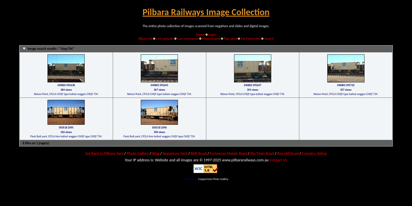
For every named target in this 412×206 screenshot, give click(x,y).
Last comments (187, 39)
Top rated (230, 39)
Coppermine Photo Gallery (213, 179)
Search (269, 39)
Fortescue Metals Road (228, 153)
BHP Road (199, 153)
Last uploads (165, 39)
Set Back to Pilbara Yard (104, 153)
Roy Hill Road (287, 153)
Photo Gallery (138, 153)
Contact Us (278, 160)
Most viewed (211, 39)
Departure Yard (175, 153)
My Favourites (251, 39)
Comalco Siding (314, 153)
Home (200, 35)
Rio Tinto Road (262, 153)
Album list (145, 39)
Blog (155, 153)
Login (212, 35)
